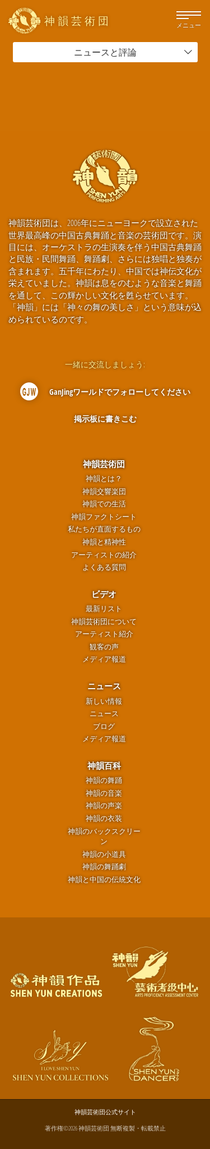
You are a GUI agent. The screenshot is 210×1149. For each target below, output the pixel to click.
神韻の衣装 (104, 818)
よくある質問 (104, 567)
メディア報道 (104, 659)
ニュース (104, 685)
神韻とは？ (104, 478)
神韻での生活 (104, 504)
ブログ (104, 726)
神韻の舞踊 (104, 780)
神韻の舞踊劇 (104, 866)
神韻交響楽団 (104, 491)
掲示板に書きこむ (105, 418)
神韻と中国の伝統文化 (104, 879)
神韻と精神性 (104, 542)
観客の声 (104, 647)
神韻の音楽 (104, 793)
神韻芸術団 (104, 463)
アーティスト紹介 (104, 634)
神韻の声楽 (104, 805)
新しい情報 (104, 701)
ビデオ (103, 593)
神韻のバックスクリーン (104, 836)
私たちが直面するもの (104, 529)
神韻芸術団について (104, 621)
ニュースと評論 (133, 52)
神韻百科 (104, 765)
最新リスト (104, 609)
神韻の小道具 (104, 854)
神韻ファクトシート (104, 517)
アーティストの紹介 (104, 555)
